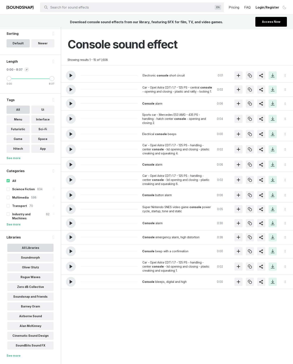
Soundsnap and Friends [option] (30, 299)
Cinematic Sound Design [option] (30, 338)
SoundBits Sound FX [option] (30, 347)
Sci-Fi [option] (42, 131)
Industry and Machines (21, 218)
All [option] (18, 112)
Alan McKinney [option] (30, 328)
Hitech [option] (18, 151)
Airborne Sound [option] (30, 318)
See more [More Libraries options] (14, 358)
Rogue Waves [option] (30, 279)
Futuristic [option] (18, 131)
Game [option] (18, 141)
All (14, 183)
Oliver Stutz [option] (30, 269)
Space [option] (42, 141)
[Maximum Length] (51, 80)
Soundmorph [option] (30, 259)
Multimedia (20, 199)
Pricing (234, 7)
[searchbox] (131, 7)
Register (272, 7)
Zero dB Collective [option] (30, 289)
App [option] (43, 151)
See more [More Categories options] (14, 226)
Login (260, 7)
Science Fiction (23, 191)
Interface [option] (43, 121)
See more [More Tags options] (14, 160)
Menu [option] (18, 121)
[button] (71, 75)
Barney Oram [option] (30, 308)
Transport (19, 208)
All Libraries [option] (30, 250)
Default (18, 45)
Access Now (271, 21)
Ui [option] (42, 112)
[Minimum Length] (9, 80)
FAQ (247, 7)
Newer (43, 45)
